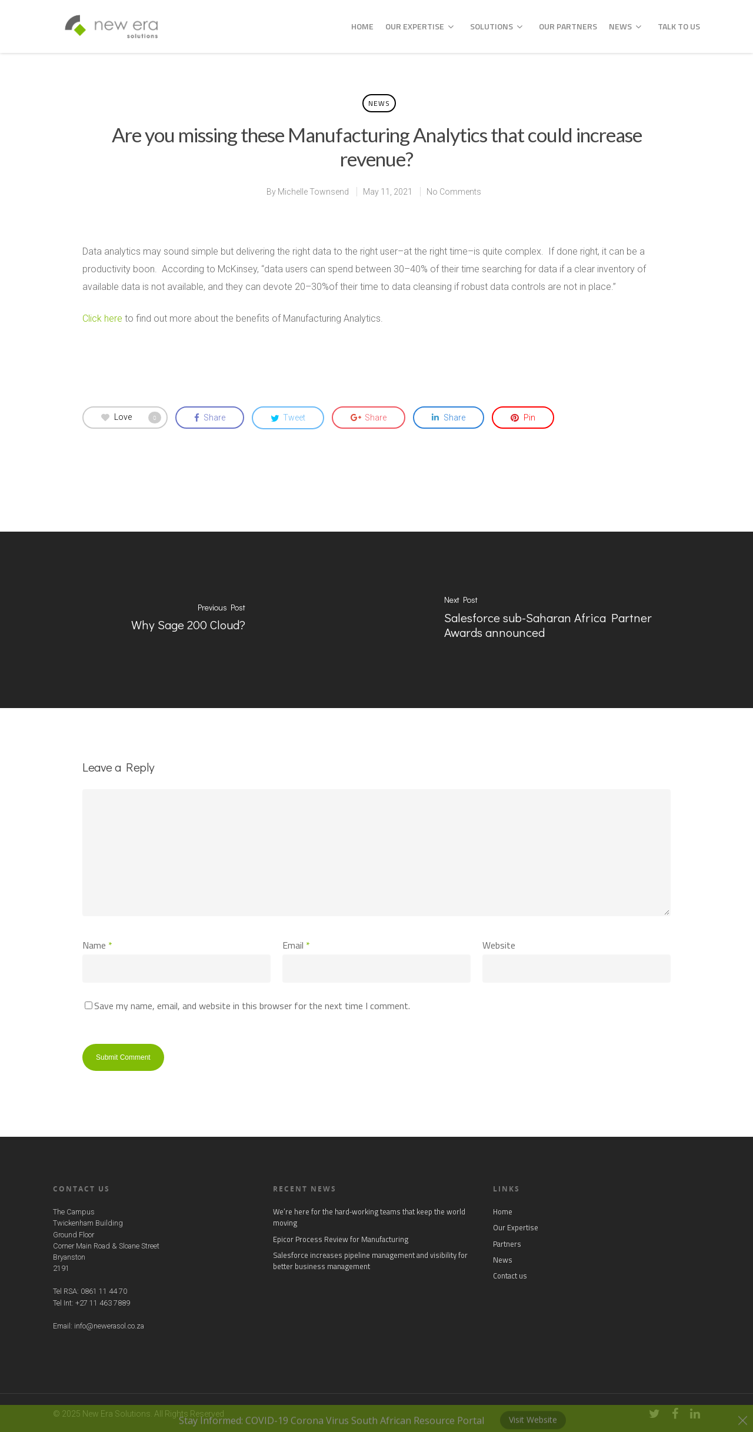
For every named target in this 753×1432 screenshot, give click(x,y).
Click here (102, 318)
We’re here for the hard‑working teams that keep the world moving (369, 1217)
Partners (507, 1244)
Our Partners (568, 26)
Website (498, 945)
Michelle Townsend (313, 191)
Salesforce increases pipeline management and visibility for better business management (370, 1261)
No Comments (454, 191)
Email (296, 945)
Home (362, 26)
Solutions (496, 26)
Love (131, 417)
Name (97, 945)
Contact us (510, 1275)
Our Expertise (419, 26)
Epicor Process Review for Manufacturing (340, 1239)
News (625, 26)
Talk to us (679, 26)
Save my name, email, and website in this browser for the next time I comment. (252, 1006)
